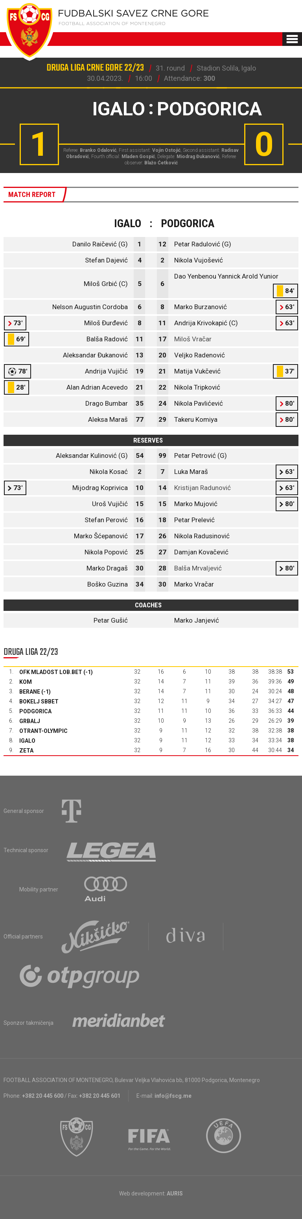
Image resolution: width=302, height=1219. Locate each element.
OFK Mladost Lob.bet (50, 672)
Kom (25, 682)
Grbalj (29, 721)
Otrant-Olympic (43, 731)
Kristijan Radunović (202, 488)
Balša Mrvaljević (198, 568)
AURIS (175, 1193)
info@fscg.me (173, 1096)
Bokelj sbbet (39, 701)
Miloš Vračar (193, 339)
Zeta (26, 750)
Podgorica (35, 711)
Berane (29, 692)
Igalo (27, 741)
